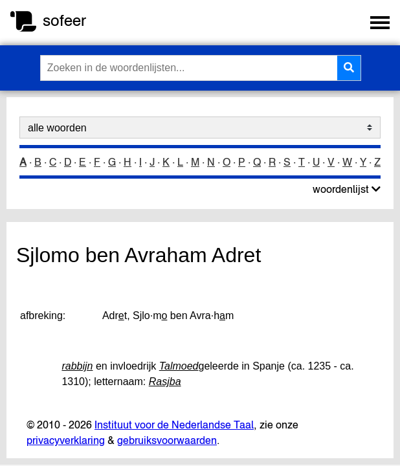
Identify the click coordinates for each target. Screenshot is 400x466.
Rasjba (165, 381)
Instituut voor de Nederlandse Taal (174, 424)
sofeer (64, 20)
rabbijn (77, 366)
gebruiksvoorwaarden (167, 440)
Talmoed (179, 366)
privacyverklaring (66, 440)
